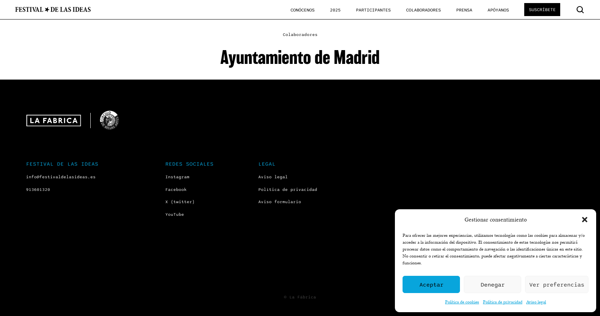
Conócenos (302, 10)
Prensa (464, 10)
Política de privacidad (502, 301)
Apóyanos (498, 10)
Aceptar (431, 284)
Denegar (493, 284)
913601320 (38, 189)
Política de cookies (462, 301)
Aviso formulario (279, 201)
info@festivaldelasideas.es (61, 176)
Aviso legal (536, 301)
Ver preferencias (556, 284)
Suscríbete (542, 9)
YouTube (174, 214)
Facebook (176, 189)
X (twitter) (180, 201)
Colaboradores (423, 10)
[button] (585, 219)
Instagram (177, 176)
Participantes (373, 10)
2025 (335, 10)
